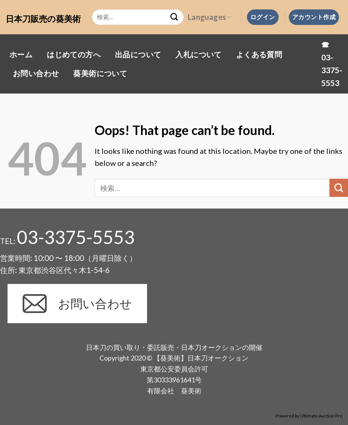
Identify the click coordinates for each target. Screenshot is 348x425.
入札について (198, 54)
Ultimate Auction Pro (321, 416)
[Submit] (339, 188)
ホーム (20, 54)
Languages (209, 16)
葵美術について (100, 73)
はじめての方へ (74, 54)
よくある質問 (259, 54)
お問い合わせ (36, 73)
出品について (138, 54)
